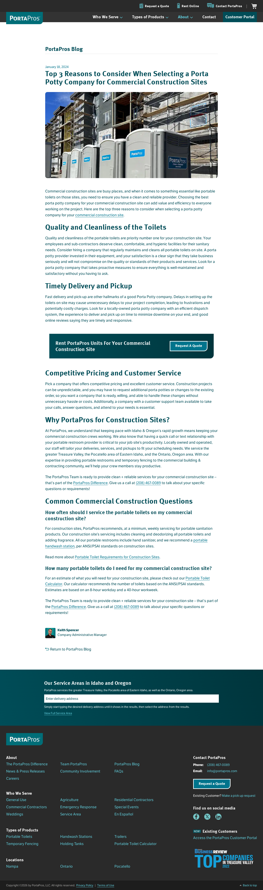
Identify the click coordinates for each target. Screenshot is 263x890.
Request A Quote (188, 345)
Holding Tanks (72, 844)
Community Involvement (80, 771)
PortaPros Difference (90, 483)
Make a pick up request (238, 796)
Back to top (250, 885)
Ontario (66, 866)
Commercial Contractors (26, 807)
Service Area (70, 814)
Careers (12, 778)
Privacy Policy (84, 885)
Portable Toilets (19, 837)
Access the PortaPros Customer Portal (225, 838)
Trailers (120, 837)
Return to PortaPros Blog (68, 649)
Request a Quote (212, 783)
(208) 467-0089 (148, 483)
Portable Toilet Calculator (135, 844)
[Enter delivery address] (131, 698)
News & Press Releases (25, 771)
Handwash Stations (76, 837)
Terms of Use (105, 885)
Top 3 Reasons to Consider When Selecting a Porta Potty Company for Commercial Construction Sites (127, 77)
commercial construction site (99, 215)
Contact (209, 16)
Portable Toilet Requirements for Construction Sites (117, 557)
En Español (123, 814)
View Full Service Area (58, 713)
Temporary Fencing (22, 844)
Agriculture (69, 800)
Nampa (12, 866)
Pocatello (122, 866)
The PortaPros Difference (27, 764)
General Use (16, 800)
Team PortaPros (73, 764)
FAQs (118, 771)
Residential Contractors (133, 800)
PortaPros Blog (127, 764)
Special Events (126, 807)
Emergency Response (78, 807)
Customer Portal (239, 16)
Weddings (14, 814)
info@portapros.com (222, 771)
